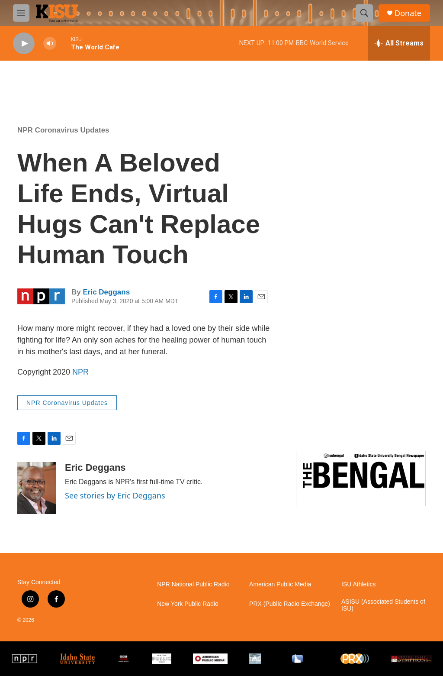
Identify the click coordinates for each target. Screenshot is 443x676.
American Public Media (280, 584)
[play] (24, 44)
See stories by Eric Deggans (115, 495)
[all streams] (399, 43)
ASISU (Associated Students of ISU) (383, 605)
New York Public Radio (187, 604)
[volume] (49, 43)
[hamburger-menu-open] (21, 13)
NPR (80, 372)
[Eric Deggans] (36, 488)
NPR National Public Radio (193, 584)
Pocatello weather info (138, 83)
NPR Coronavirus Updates (63, 130)
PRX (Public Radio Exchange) (289, 604)
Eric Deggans (106, 292)
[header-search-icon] (364, 13)
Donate (408, 13)
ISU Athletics (358, 584)
